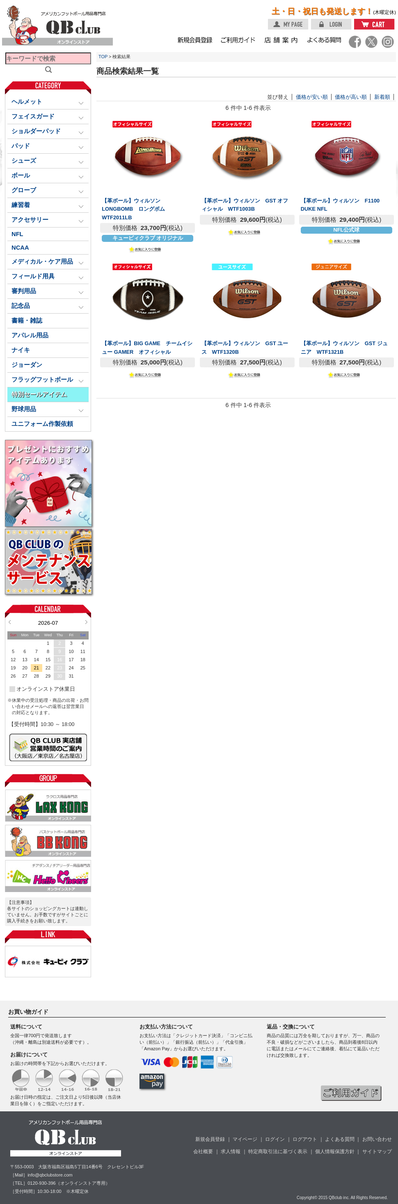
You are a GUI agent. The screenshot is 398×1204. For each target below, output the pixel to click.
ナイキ (20, 350)
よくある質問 (340, 1139)
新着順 (382, 97)
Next (86, 622)
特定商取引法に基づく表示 (277, 1151)
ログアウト (305, 1139)
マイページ (245, 1139)
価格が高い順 (351, 97)
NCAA (20, 247)
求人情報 (230, 1151)
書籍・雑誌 (26, 320)
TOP (103, 56)
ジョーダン (26, 365)
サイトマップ (377, 1151)
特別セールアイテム (39, 394)
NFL (17, 234)
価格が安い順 (312, 97)
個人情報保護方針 (335, 1151)
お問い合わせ (377, 1139)
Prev (10, 622)
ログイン (275, 1139)
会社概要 (203, 1151)
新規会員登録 (210, 1139)
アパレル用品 (29, 335)
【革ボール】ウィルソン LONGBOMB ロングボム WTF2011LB (136, 209)
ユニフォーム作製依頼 (42, 424)
